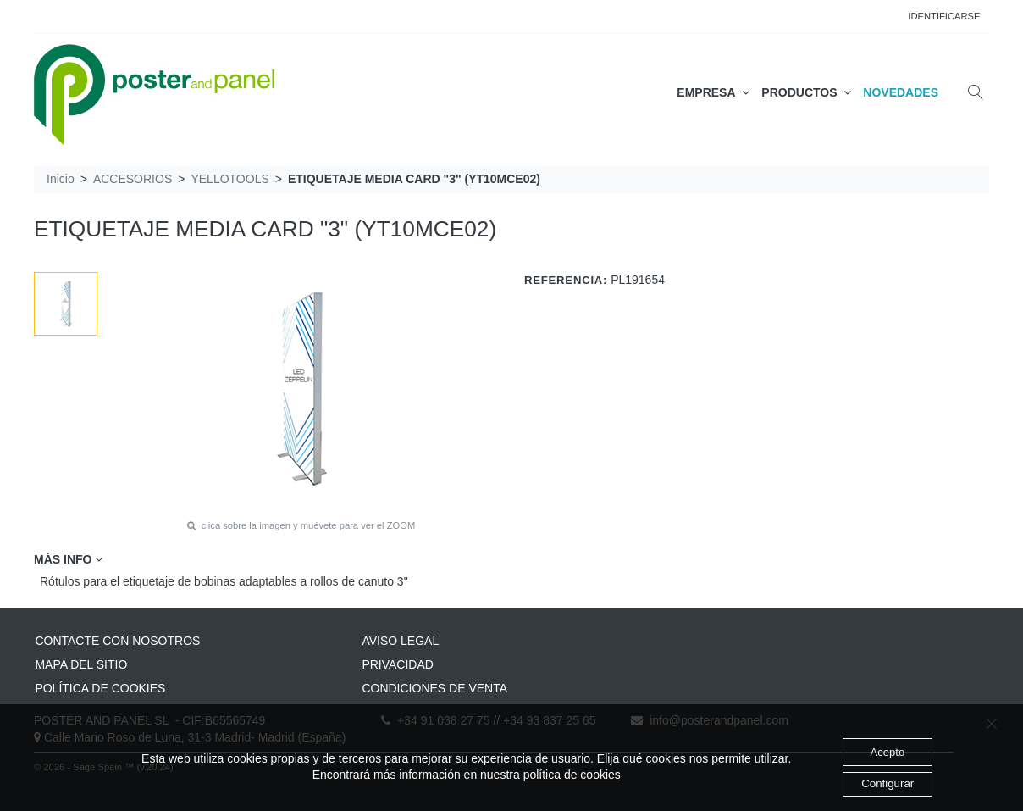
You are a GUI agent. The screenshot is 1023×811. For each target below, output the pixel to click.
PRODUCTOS (806, 92)
